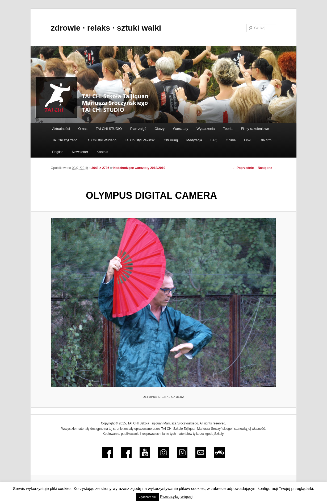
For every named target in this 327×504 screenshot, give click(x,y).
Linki (247, 140)
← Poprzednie (243, 168)
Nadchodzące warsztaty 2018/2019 (139, 168)
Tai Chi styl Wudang (101, 140)
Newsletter (80, 152)
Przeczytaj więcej (176, 496)
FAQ (214, 140)
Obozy (159, 129)
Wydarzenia (205, 129)
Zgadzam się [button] (147, 496)
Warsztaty (180, 129)
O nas (82, 129)
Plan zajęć (138, 129)
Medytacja (194, 140)
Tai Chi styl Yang (65, 140)
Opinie (231, 140)
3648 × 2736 (100, 168)
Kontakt (102, 152)
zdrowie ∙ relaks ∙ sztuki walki (106, 27)
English (58, 152)
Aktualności (61, 129)
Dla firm (265, 140)
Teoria (227, 129)
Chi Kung (171, 140)
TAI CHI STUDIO (109, 129)
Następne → (267, 168)
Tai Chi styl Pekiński (140, 140)
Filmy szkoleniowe (255, 129)
